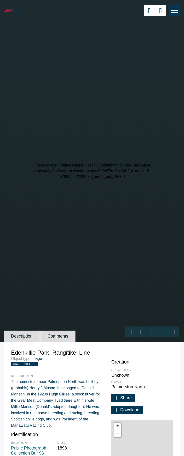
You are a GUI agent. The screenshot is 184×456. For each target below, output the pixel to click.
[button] (117, 426)
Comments (57, 336)
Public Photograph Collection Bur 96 (28, 451)
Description (22, 336)
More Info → (24, 364)
